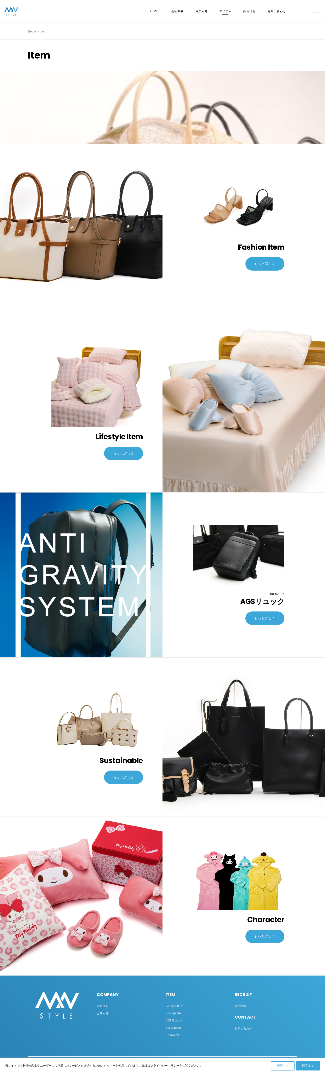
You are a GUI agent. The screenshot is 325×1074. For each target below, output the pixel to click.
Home (32, 31)
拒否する (283, 1065)
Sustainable (121, 762)
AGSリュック (262, 603)
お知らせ (102, 1013)
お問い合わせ (243, 1028)
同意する (308, 1065)
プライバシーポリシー (164, 1065)
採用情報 (240, 1006)
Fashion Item (261, 249)
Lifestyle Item (119, 438)
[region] (162, 1066)
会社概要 (102, 1006)
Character (265, 921)
